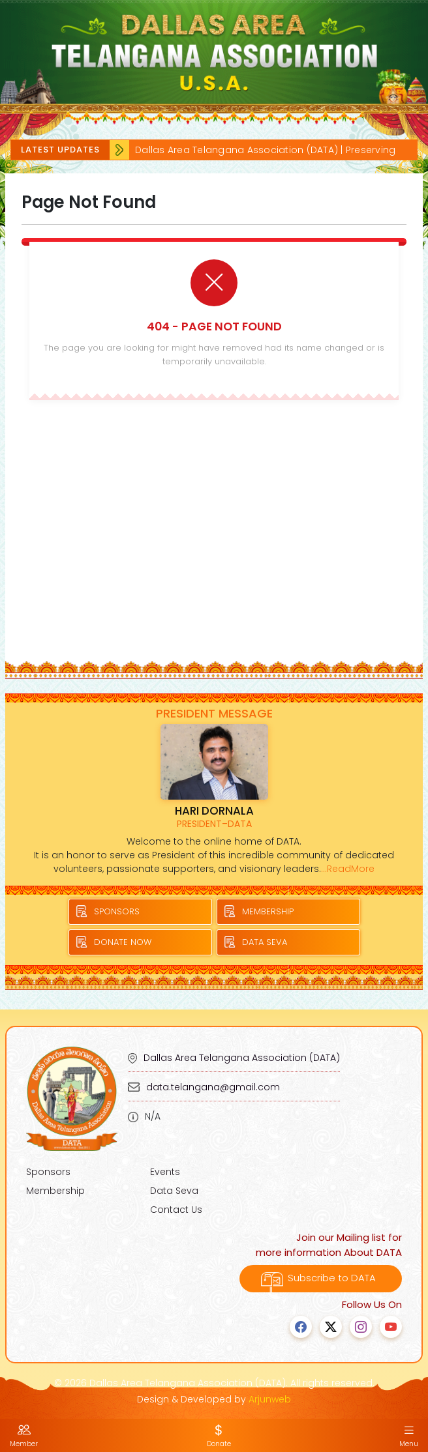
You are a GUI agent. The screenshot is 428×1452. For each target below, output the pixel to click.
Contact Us (176, 1209)
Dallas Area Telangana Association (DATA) (242, 1057)
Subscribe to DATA (321, 1278)
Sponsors (48, 1171)
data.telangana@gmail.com (213, 1087)
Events (165, 1171)
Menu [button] (408, 1435)
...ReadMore (347, 868)
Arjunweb (270, 1399)
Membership (55, 1190)
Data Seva (174, 1190)
